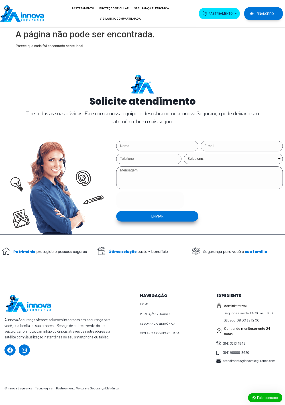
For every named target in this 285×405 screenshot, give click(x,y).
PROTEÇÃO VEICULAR (114, 8)
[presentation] (150, 200)
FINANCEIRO (265, 14)
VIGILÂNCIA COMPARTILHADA (120, 18)
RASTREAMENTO (82, 8)
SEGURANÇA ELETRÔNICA (151, 8)
